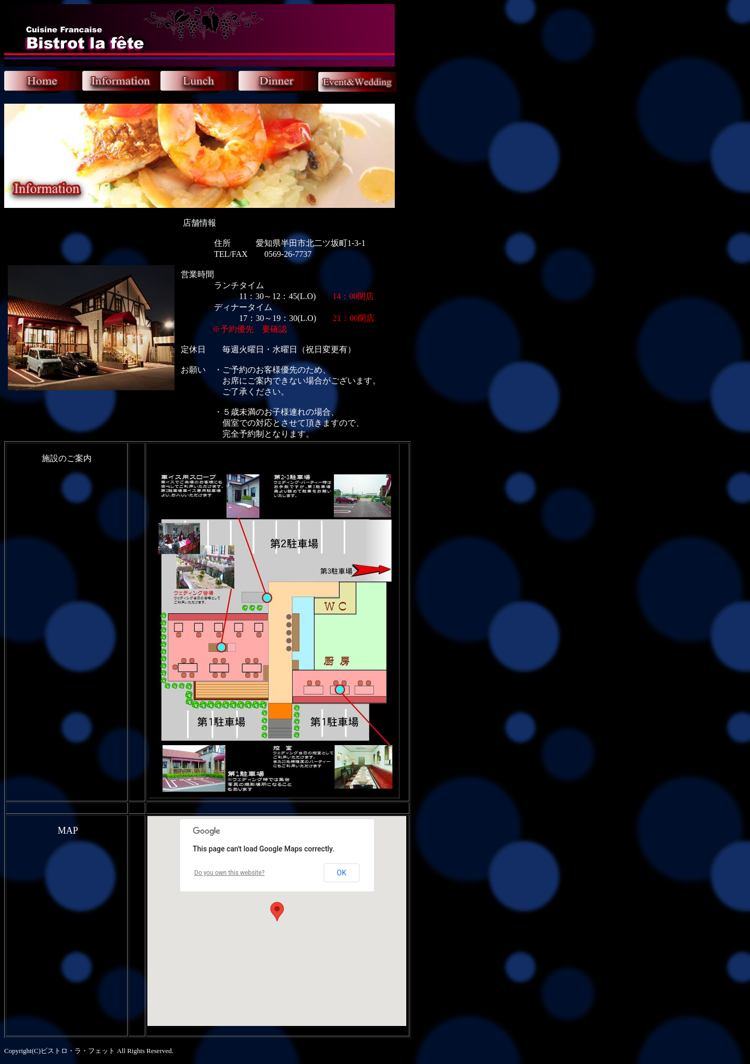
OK (341, 873)
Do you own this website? (229, 872)
